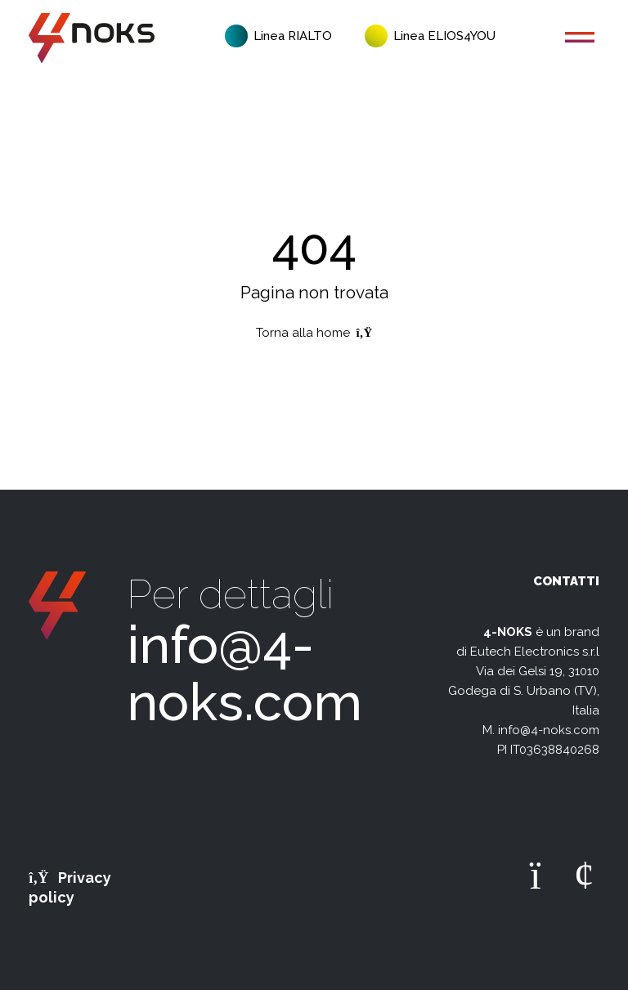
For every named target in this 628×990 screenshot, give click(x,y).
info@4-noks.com (244, 673)
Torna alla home (314, 332)
